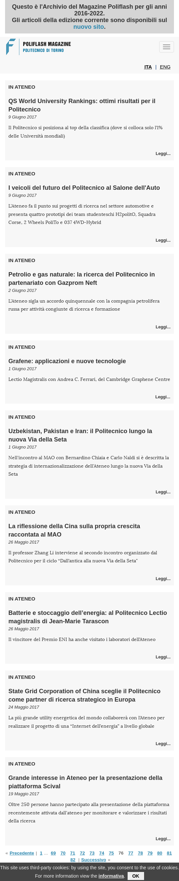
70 (62, 853)
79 (149, 853)
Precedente (22, 853)
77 (130, 853)
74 (101, 853)
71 (72, 853)
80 (159, 853)
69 (53, 853)
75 (111, 853)
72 (82, 853)
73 (91, 853)
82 (72, 859)
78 (140, 853)
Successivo (93, 859)
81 (169, 853)
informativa (111, 877)
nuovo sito (88, 26)
